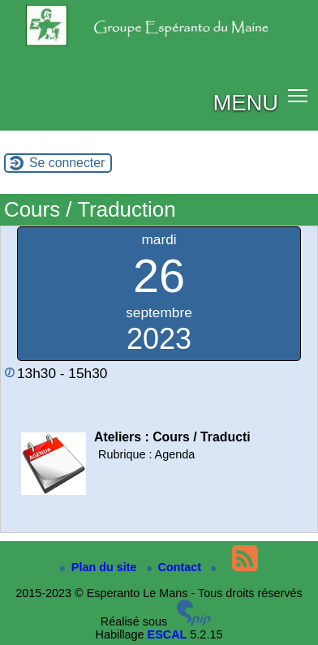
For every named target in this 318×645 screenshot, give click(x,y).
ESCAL (167, 634)
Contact (176, 567)
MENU (245, 102)
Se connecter (67, 163)
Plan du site (100, 567)
